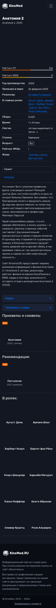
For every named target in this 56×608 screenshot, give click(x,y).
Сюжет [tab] (8, 169)
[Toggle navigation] (51, 6)
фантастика (35, 158)
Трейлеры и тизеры (28, 307)
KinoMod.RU (19, 553)
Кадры (28, 298)
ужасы (43, 154)
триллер (33, 154)
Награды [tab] (9, 177)
